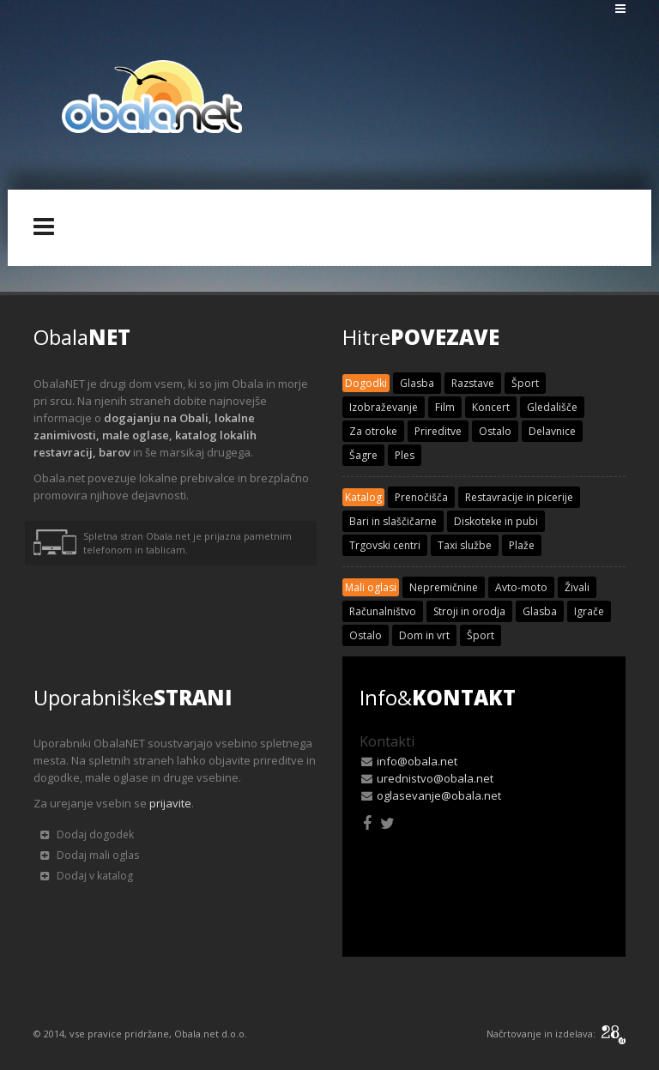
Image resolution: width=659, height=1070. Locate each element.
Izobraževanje (383, 407)
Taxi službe (465, 545)
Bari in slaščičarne (393, 521)
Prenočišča (421, 497)
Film (445, 407)
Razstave (472, 383)
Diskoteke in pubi (496, 521)
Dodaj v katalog (86, 875)
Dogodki (366, 383)
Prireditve (438, 431)
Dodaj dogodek (87, 834)
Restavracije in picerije (519, 497)
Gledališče (552, 407)
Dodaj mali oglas (89, 855)
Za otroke (373, 431)
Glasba (417, 383)
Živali (577, 587)
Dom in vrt (424, 635)
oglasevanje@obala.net (439, 795)
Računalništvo (382, 611)
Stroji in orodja (469, 611)
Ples (404, 455)
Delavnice (552, 431)
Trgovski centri (384, 545)
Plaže (522, 545)
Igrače (589, 611)
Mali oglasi (370, 587)
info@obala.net (417, 761)
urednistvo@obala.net (435, 778)
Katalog (363, 497)
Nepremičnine (443, 587)
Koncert (491, 407)
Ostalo (495, 431)
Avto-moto (521, 587)
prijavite (170, 803)
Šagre (363, 455)
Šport (525, 383)
